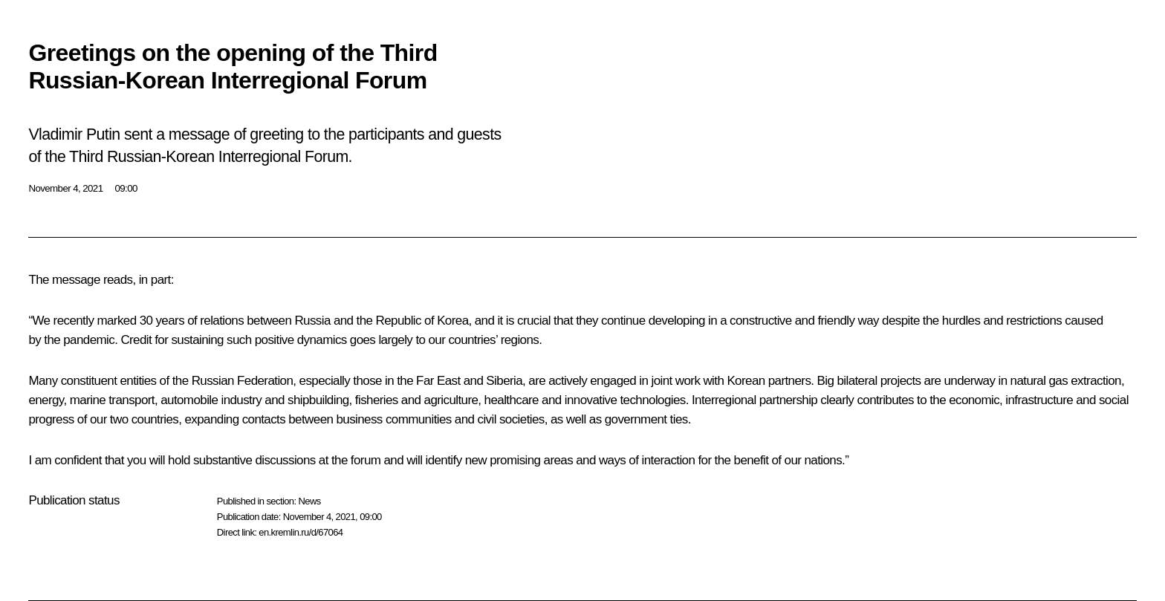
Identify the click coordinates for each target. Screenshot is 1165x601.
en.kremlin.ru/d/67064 (301, 532)
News (309, 501)
